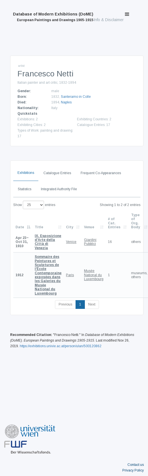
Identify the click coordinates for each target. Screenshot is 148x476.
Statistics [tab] (24, 189)
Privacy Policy (133, 470)
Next (91, 304)
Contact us (135, 465)
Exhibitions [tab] (25, 173)
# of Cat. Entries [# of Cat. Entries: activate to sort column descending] (114, 223)
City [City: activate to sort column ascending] (69, 227)
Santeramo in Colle (76, 97)
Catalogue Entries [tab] (57, 173)
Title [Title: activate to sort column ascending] (39, 227)
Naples (66, 102)
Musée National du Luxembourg (93, 275)
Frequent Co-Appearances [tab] (101, 173)
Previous (65, 304)
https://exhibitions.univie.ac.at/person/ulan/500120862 (60, 346)
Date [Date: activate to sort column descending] (20, 227)
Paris (70, 275)
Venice (71, 242)
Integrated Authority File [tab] (59, 189)
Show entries (34, 205)
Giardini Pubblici (90, 242)
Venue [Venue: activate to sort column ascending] (89, 227)
